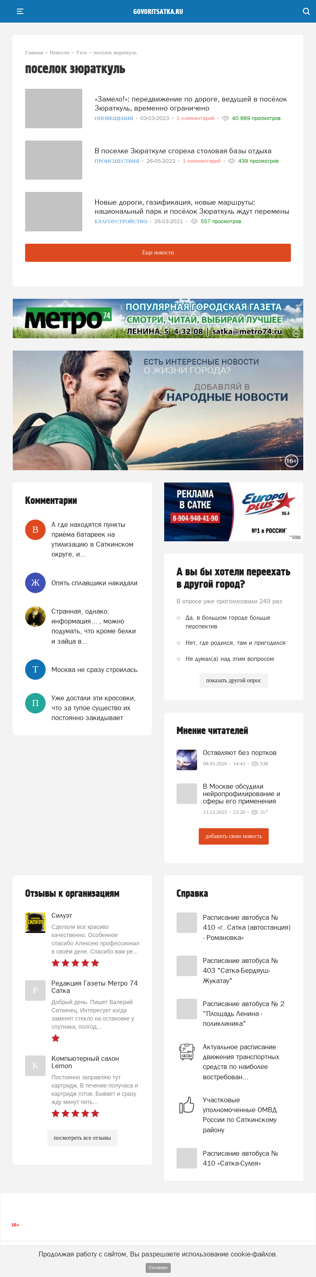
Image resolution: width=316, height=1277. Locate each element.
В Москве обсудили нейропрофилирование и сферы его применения (241, 794)
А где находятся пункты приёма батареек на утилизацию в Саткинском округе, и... (92, 539)
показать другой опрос (233, 680)
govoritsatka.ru (158, 12)
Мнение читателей (212, 731)
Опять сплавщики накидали (94, 583)
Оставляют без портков (239, 752)
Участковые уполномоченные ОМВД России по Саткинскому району (240, 1115)
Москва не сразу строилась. (95, 669)
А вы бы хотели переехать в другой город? (233, 578)
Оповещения (115, 118)
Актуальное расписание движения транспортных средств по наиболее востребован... (241, 1062)
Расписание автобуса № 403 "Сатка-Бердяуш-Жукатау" (240, 970)
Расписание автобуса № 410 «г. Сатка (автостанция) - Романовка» (246, 927)
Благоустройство (122, 221)
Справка (192, 894)
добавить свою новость (233, 836)
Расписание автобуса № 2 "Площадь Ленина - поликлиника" (243, 1014)
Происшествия (118, 161)
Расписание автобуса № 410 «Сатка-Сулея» (240, 1158)
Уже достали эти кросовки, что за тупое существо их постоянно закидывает (93, 708)
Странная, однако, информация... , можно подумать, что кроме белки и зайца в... (93, 626)
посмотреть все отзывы (82, 1138)
